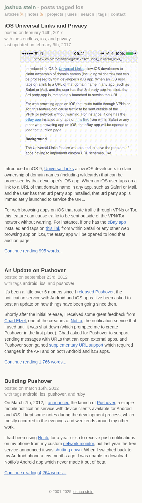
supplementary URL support (76, 345)
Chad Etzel (15, 320)
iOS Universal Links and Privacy (45, 26)
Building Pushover (28, 381)
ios (43, 38)
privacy (64, 38)
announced (58, 402)
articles (11, 14)
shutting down (68, 449)
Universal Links (59, 168)
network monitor (78, 443)
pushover (65, 283)
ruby (80, 394)
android (30, 283)
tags (102, 14)
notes (32, 14)
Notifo (76, 320)
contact (118, 14)
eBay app (117, 222)
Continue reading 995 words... (33, 250)
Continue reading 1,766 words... (35, 361)
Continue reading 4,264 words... (35, 472)
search (87, 14)
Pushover (104, 291)
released (85, 291)
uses (72, 14)
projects (55, 14)
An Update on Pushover (35, 270)
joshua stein (20, 7)
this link (53, 228)
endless (30, 38)
